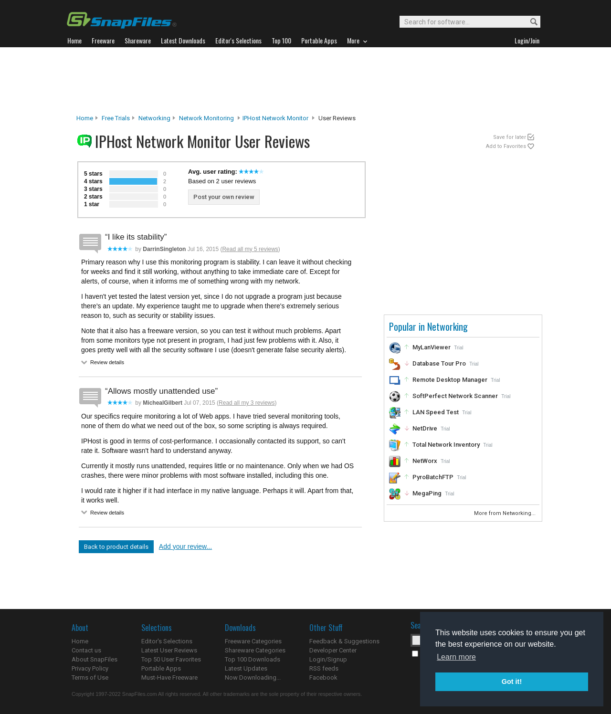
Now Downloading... (253, 677)
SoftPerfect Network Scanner (455, 395)
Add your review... (185, 546)
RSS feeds (323, 668)
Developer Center (333, 650)
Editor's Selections (166, 641)
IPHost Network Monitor (275, 118)
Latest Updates (246, 668)
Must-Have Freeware (169, 677)
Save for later (509, 137)
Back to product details (116, 546)
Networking (154, 118)
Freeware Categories (253, 641)
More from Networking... (505, 513)
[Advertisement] (305, 80)
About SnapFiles (94, 659)
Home (84, 118)
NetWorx (424, 460)
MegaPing (427, 493)
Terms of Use (90, 677)
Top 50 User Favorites (171, 659)
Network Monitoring (206, 118)
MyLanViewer (431, 347)
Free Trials (116, 118)
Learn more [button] (456, 657)
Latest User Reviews (169, 650)
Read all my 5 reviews (250, 249)
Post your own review (223, 196)
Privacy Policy (90, 668)
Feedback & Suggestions (344, 641)
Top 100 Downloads (252, 659)
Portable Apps (161, 668)
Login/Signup (328, 659)
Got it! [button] (512, 681)
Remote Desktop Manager (449, 379)
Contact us (86, 650)
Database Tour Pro (439, 363)
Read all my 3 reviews (246, 402)
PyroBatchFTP (432, 477)
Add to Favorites (506, 146)
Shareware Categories (255, 650)
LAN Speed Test (435, 412)
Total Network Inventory (446, 444)
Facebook (323, 677)
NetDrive (424, 428)
